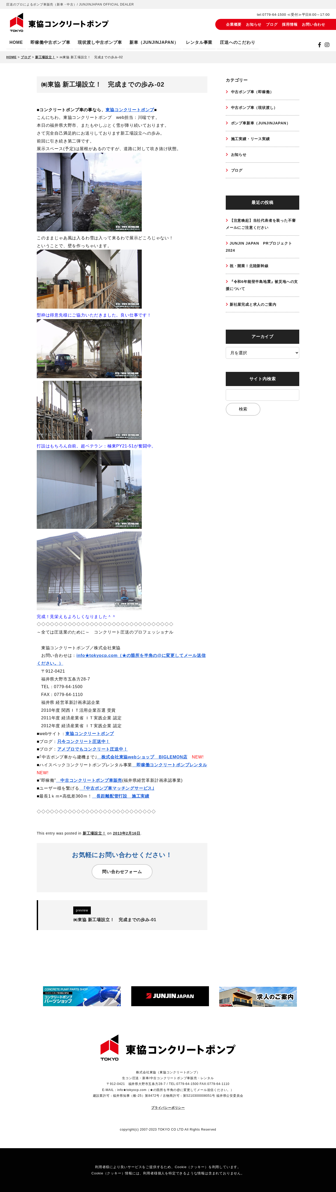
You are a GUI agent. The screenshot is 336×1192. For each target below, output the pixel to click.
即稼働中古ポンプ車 (50, 42)
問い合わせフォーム (122, 871)
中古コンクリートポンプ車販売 (89, 780)
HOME (16, 42)
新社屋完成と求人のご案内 (256, 315)
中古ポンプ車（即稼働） (255, 92)
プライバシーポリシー (168, 1107)
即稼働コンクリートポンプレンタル (169, 765)
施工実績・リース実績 (252, 141)
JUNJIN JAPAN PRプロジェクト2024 (260, 254)
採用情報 (289, 24)
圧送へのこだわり (237, 42)
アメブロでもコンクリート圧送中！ (92, 749)
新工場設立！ (94, 833)
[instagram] (327, 45)
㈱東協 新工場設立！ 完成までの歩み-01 (114, 919)
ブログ (271, 24)
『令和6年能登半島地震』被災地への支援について (262, 294)
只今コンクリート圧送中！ (83, 741)
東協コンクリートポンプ (130, 110)
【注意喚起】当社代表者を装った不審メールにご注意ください (261, 229)
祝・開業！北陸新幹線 (252, 274)
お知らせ (253, 24)
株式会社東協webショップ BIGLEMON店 (142, 757)
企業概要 (234, 24)
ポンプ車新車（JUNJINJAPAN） (263, 125)
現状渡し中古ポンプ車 (100, 42)
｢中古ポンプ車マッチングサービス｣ (116, 788)
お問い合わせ (313, 24)
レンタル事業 (199, 42)
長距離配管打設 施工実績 (120, 796)
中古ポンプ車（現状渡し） (257, 109)
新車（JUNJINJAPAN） (153, 42)
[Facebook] (320, 45)
